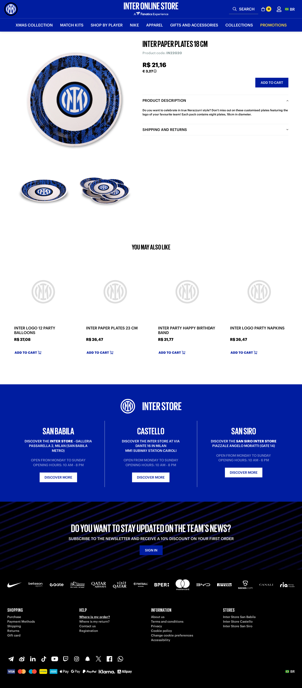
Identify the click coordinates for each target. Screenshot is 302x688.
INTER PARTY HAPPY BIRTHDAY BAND (186, 330)
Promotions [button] (273, 25)
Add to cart (272, 82)
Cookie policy (161, 631)
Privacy (156, 626)
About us (157, 617)
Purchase (14, 617)
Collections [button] (239, 25)
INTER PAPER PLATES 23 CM (112, 328)
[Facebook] (109, 658)
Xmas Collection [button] (34, 25)
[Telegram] (11, 658)
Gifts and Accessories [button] (194, 25)
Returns (13, 631)
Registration (88, 631)
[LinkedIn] (32, 658)
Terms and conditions (167, 621)
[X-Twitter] (98, 658)
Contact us (87, 626)
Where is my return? (94, 621)
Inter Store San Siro (237, 626)
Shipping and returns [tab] (164, 129)
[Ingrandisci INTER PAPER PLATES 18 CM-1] (44, 191)
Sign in (151, 550)
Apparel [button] (154, 25)
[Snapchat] (87, 658)
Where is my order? (94, 617)
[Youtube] (54, 658)
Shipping (14, 626)
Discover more (58, 477)
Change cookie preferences (172, 635)
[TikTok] (43, 658)
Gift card (13, 635)
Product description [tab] (164, 100)
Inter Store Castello (238, 621)
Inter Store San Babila (239, 617)
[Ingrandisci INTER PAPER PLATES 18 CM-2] (105, 191)
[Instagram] (76, 658)
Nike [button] (134, 25)
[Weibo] (22, 658)
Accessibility (160, 640)
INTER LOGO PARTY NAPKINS (257, 328)
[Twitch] (65, 658)
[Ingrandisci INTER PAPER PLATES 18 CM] (74, 99)
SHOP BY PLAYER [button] (107, 25)
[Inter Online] (11, 9)
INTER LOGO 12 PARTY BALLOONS (34, 330)
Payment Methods (21, 621)
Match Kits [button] (71, 25)
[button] (290, 9)
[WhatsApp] (120, 658)
